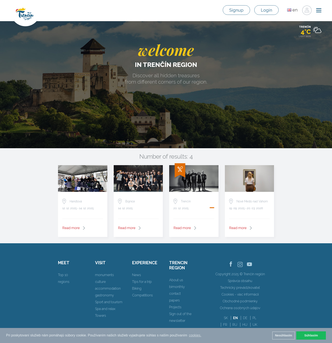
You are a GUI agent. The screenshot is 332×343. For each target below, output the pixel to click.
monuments (104, 275)
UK (255, 325)
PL (254, 318)
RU (234, 325)
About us (176, 280)
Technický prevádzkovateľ (240, 288)
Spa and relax (105, 309)
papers (174, 300)
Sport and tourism (108, 302)
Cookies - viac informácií (240, 294)
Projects (175, 307)
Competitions (142, 295)
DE (245, 318)
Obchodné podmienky (240, 301)
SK (226, 318)
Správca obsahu (240, 281)
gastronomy (104, 295)
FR (225, 325)
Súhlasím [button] (311, 335)
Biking (136, 288)
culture (100, 282)
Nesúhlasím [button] (283, 335)
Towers (100, 316)
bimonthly (177, 287)
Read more (71, 228)
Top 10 (63, 275)
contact (175, 294)
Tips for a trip (142, 282)
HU (244, 325)
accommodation (108, 288)
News (136, 275)
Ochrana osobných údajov (240, 308)
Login (266, 10)
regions (63, 282)
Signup (236, 10)
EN (235, 318)
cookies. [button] (195, 335)
